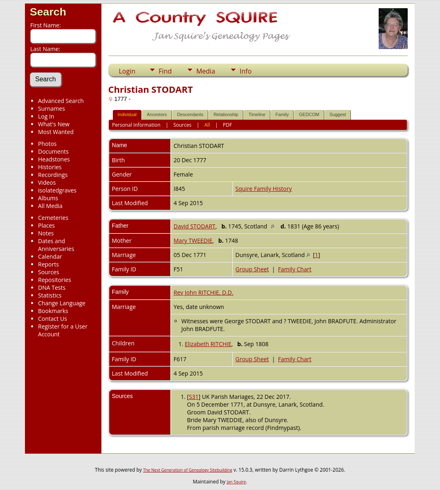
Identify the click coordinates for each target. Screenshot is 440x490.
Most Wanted (56, 132)
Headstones (54, 159)
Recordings (52, 175)
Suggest (338, 114)
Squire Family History (264, 188)
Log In (46, 116)
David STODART (195, 226)
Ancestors (157, 114)
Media (205, 71)
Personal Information (136, 124)
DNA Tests (51, 287)
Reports (48, 264)
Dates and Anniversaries (56, 245)
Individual (127, 114)
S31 (194, 397)
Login (127, 71)
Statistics (50, 295)
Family (282, 114)
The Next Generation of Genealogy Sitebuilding (187, 470)
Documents (53, 151)
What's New (54, 124)
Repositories (54, 280)
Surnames (51, 108)
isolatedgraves (57, 190)
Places (46, 225)
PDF (227, 124)
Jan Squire (236, 482)
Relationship (225, 114)
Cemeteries (53, 218)
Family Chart (295, 269)
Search (48, 12)
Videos (47, 182)
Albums (48, 198)
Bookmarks (53, 311)
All (207, 124)
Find (165, 71)
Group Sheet (252, 269)
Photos (47, 144)
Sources (48, 272)
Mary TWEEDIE (193, 240)
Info (245, 71)
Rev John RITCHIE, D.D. (203, 292)
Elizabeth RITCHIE (208, 344)
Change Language (61, 303)
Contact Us (52, 318)
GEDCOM (309, 114)
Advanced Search (61, 101)
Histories (50, 167)
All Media (50, 206)
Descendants (190, 114)
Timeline (257, 114)
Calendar (50, 256)
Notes (46, 233)
